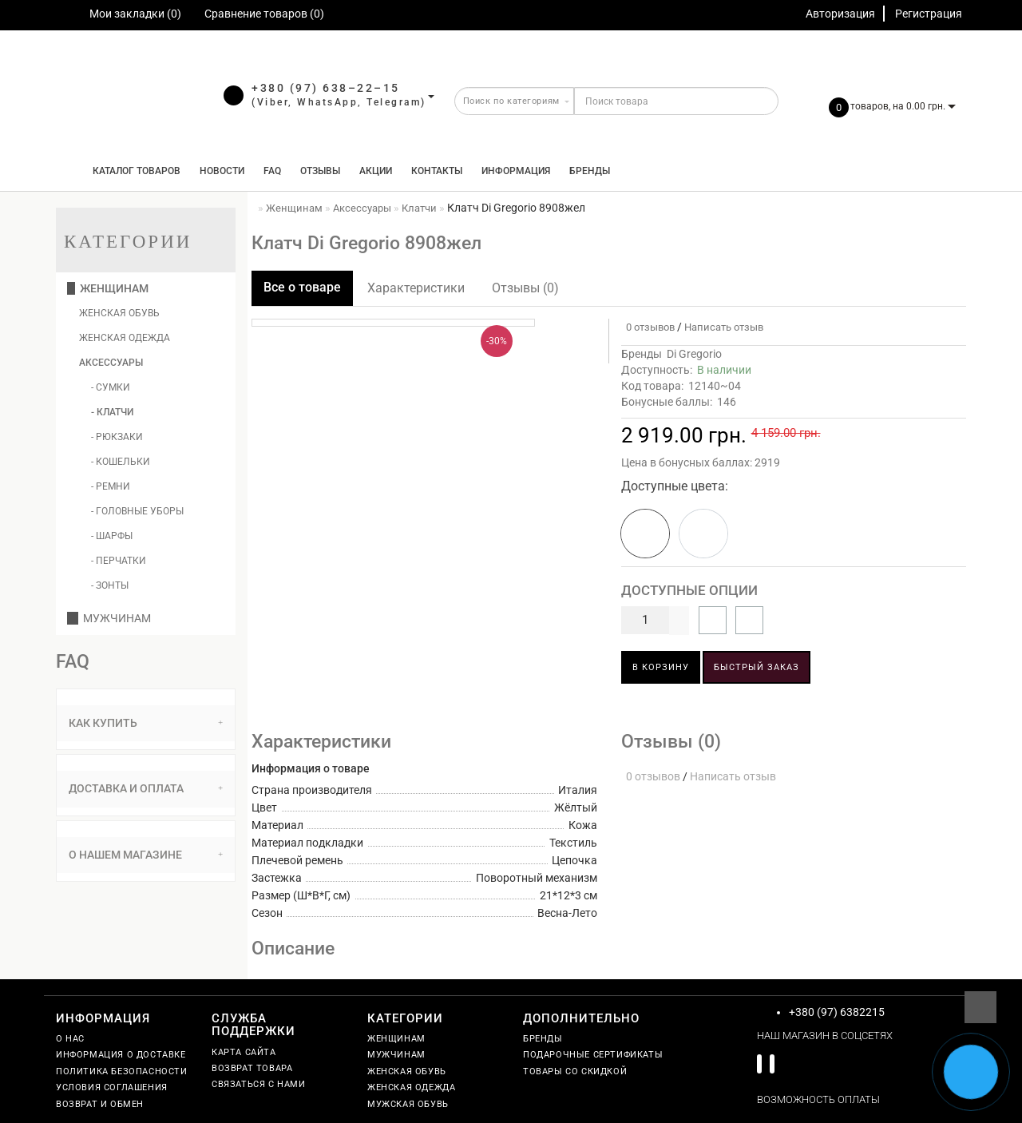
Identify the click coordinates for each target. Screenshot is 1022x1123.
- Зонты (110, 585)
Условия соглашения (112, 1087)
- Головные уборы (137, 511)
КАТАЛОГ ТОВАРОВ (132, 171)
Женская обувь (119, 313)
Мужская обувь (408, 1104)
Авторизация (840, 13)
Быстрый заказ (756, 667)
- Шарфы (112, 536)
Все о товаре (302, 287)
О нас (70, 1039)
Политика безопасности (122, 1071)
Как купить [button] (146, 722)
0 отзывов (648, 327)
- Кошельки (120, 461)
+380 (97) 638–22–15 (326, 87)
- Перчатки (118, 560)
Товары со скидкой (575, 1071)
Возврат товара (252, 1068)
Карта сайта (244, 1052)
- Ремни (110, 486)
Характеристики (416, 288)
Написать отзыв (723, 327)
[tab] (146, 723)
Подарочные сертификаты (593, 1055)
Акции (375, 171)
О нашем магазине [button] (146, 854)
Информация (515, 171)
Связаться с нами (259, 1084)
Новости (222, 171)
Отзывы (320, 171)
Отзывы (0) (525, 288)
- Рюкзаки (117, 436)
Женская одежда (124, 337)
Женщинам (108, 288)
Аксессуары (111, 362)
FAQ (272, 171)
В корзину (660, 667)
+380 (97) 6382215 (837, 1012)
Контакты (436, 171)
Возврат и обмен (100, 1104)
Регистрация (928, 13)
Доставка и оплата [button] (146, 788)
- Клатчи (112, 412)
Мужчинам (109, 618)
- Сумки (110, 387)
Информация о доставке (121, 1055)
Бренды (589, 171)
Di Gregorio (694, 353)
